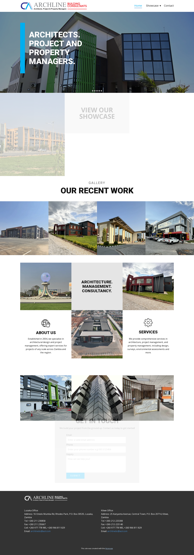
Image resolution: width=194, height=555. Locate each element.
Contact (169, 5)
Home (138, 5)
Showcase (152, 5)
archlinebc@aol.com (41, 531)
